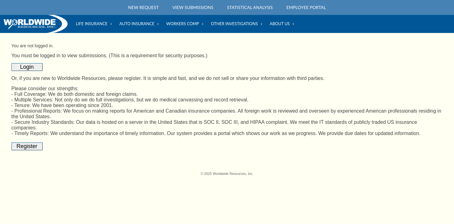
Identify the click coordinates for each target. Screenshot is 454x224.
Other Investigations (234, 23)
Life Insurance (92, 23)
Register (26, 146)
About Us (280, 23)
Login (27, 67)
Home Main (37, 24)
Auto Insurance (136, 23)
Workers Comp (182, 23)
